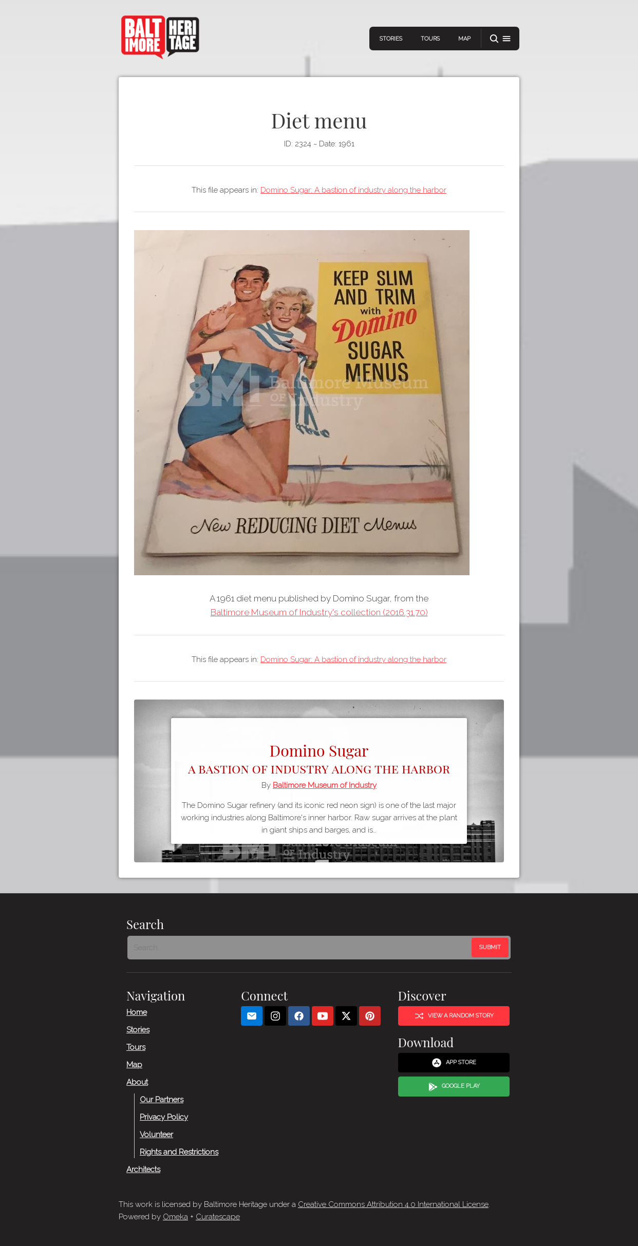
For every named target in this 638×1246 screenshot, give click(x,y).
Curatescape (218, 1216)
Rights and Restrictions (179, 1151)
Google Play (454, 1086)
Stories (391, 38)
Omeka (175, 1216)
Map (464, 38)
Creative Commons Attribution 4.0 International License (393, 1204)
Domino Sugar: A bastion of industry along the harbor (353, 190)
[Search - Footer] (300, 947)
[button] (500, 39)
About (137, 1081)
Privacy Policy (164, 1116)
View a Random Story (454, 1016)
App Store (453, 1063)
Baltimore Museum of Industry (325, 785)
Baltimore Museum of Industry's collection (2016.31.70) (319, 612)
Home (136, 1011)
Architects (143, 1169)
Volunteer (156, 1134)
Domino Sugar (319, 757)
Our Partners (161, 1099)
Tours (430, 38)
